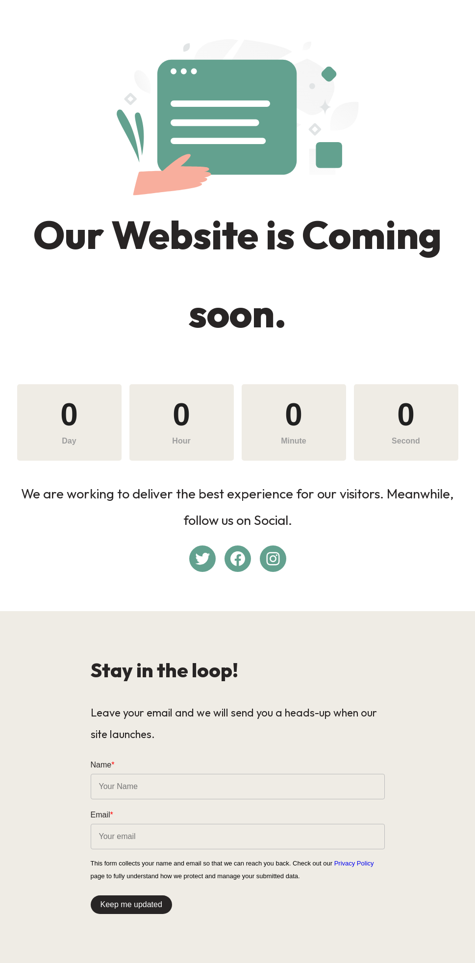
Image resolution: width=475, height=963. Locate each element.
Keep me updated (131, 904)
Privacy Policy (354, 863)
